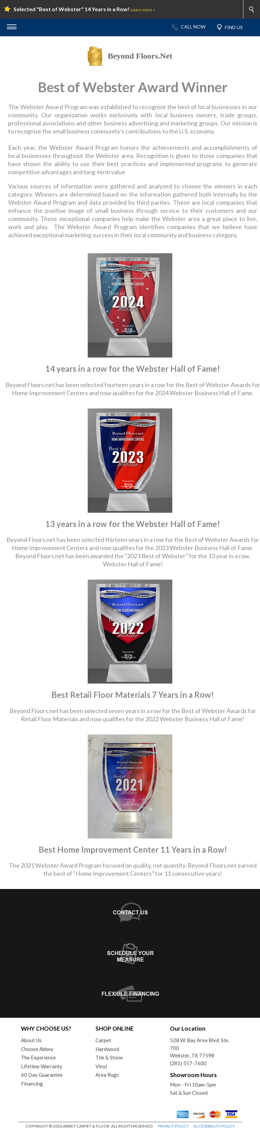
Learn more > (143, 9)
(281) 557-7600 (188, 1063)
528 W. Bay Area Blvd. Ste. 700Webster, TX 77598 (199, 1047)
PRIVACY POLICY (173, 1126)
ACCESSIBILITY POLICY (214, 1126)
